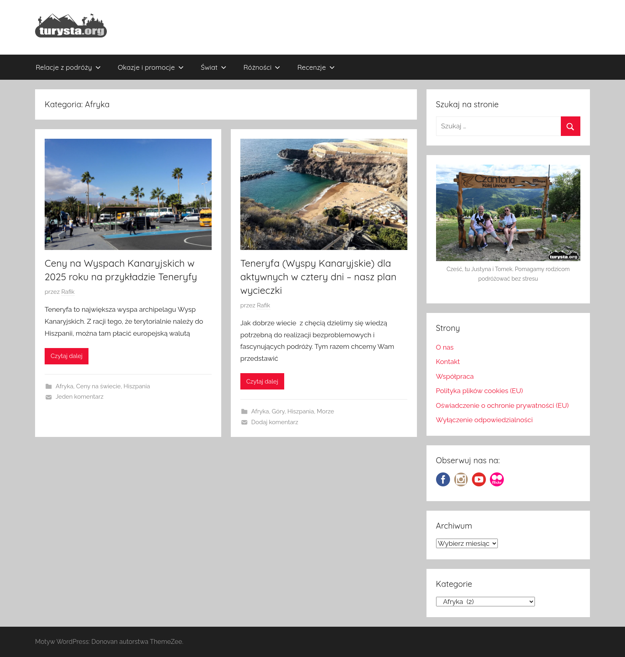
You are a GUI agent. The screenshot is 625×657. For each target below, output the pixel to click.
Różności (262, 67)
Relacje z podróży (68, 67)
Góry (278, 411)
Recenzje (316, 67)
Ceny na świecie (98, 386)
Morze (325, 411)
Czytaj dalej (67, 356)
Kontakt (448, 362)
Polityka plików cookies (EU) (479, 391)
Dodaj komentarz (274, 422)
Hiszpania (137, 386)
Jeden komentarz (80, 396)
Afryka (64, 386)
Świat (213, 67)
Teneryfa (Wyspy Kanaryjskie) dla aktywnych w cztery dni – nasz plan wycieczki (318, 276)
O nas (445, 347)
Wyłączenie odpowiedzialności (484, 420)
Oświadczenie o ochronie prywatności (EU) (502, 405)
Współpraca (455, 376)
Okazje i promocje (151, 67)
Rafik (68, 291)
